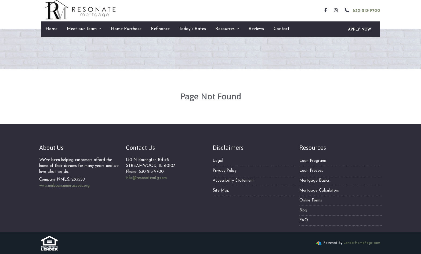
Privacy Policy (225, 171)
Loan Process (311, 171)
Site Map (221, 191)
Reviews (256, 29)
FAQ (303, 220)
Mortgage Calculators (319, 191)
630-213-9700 (361, 10)
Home (51, 29)
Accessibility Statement (233, 181)
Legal (218, 161)
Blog (303, 210)
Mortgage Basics (314, 181)
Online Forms (310, 201)
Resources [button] (225, 29)
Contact (281, 29)
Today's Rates (192, 29)
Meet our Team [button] (82, 29)
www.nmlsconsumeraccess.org (64, 186)
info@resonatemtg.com (146, 178)
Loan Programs (312, 161)
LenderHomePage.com (361, 243)
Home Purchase (126, 29)
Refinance (160, 29)
